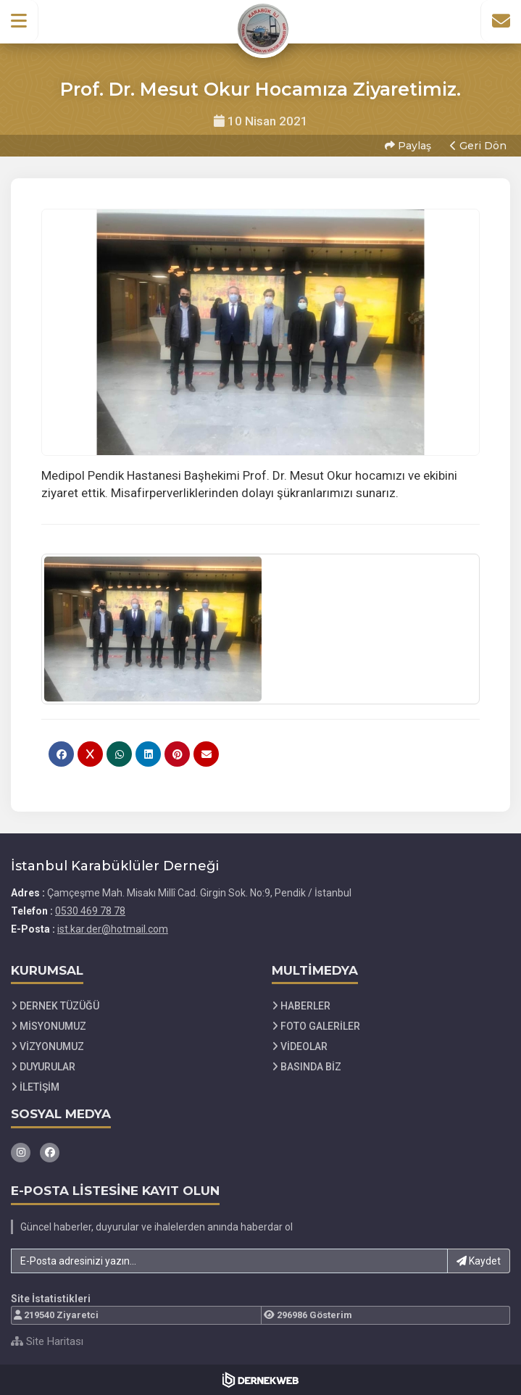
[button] (19, 21)
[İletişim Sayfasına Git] (500, 21)
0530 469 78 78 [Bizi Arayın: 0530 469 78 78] (90, 911)
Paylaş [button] (408, 145)
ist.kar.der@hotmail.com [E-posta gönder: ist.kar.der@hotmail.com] (112, 929)
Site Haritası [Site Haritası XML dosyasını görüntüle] (47, 1341)
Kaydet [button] (479, 1261)
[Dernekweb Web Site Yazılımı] (260, 1380)
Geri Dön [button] (478, 145)
